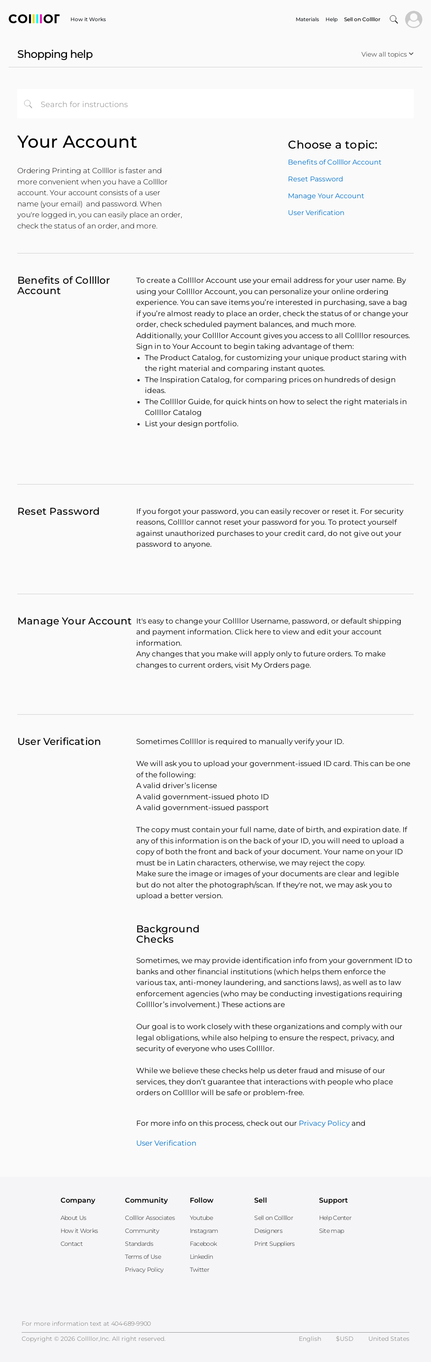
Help (332, 19)
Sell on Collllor (273, 1218)
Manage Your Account (326, 196)
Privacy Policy (324, 1123)
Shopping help (55, 54)
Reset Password (315, 179)
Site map (331, 1231)
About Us (73, 1218)
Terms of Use (143, 1257)
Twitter (199, 1269)
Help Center (335, 1218)
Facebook (203, 1244)
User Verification (316, 213)
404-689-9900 (131, 1323)
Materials (307, 19)
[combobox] (215, 103)
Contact (72, 1244)
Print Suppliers (274, 1244)
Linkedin (201, 1257)
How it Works (88, 19)
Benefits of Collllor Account (335, 162)
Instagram (204, 1231)
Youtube (201, 1218)
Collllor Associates (150, 1218)
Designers (268, 1231)
